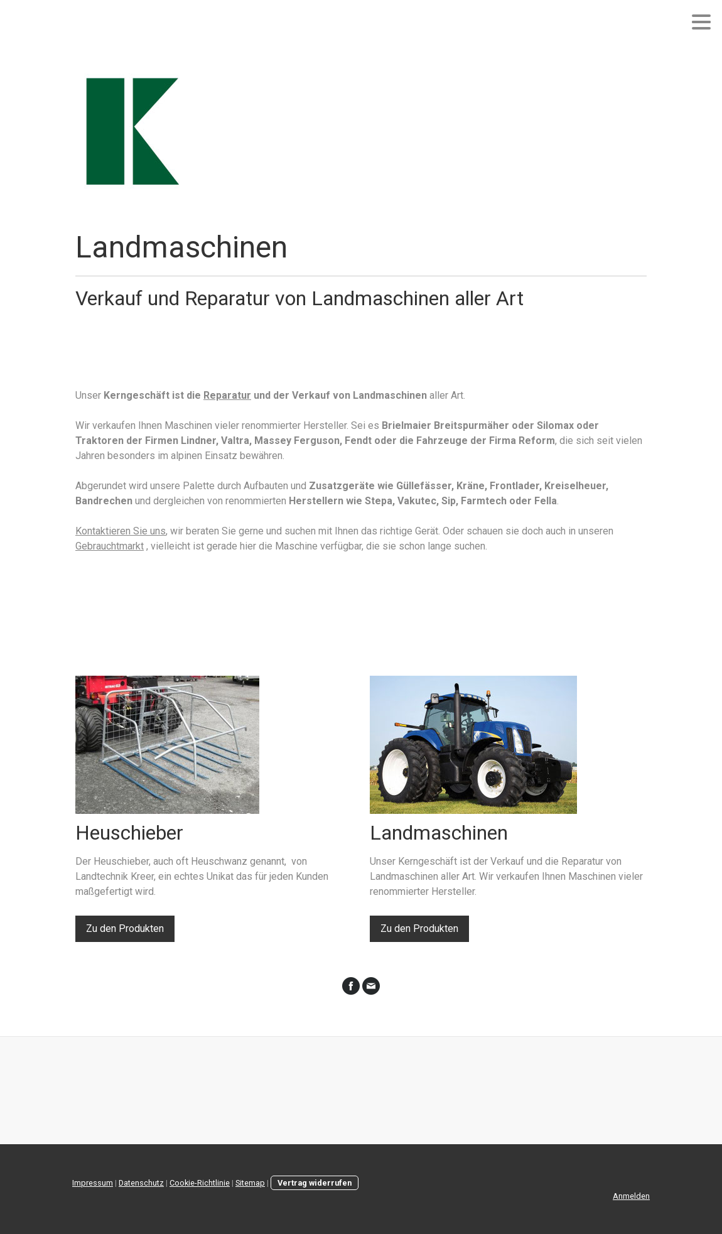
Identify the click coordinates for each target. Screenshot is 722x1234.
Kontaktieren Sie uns (120, 531)
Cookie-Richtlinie (200, 1183)
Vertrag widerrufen (314, 1183)
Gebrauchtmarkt (109, 546)
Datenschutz (141, 1183)
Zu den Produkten (125, 928)
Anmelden (631, 1196)
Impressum (92, 1183)
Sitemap (250, 1183)
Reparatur (227, 395)
